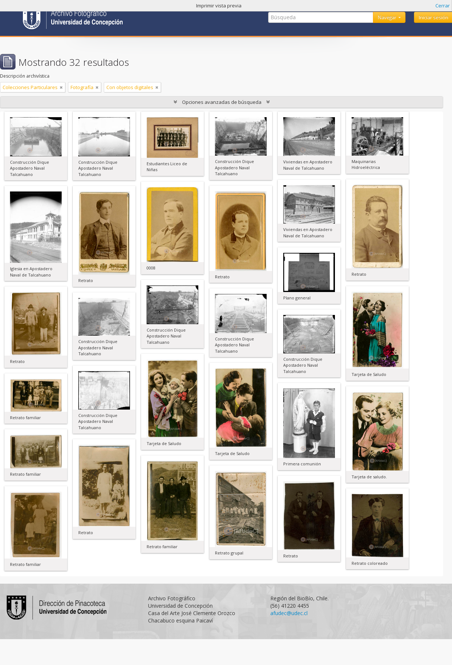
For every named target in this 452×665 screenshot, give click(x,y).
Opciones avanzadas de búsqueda (222, 102)
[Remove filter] (61, 87)
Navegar (387, 17)
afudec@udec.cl (289, 613)
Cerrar (442, 5)
